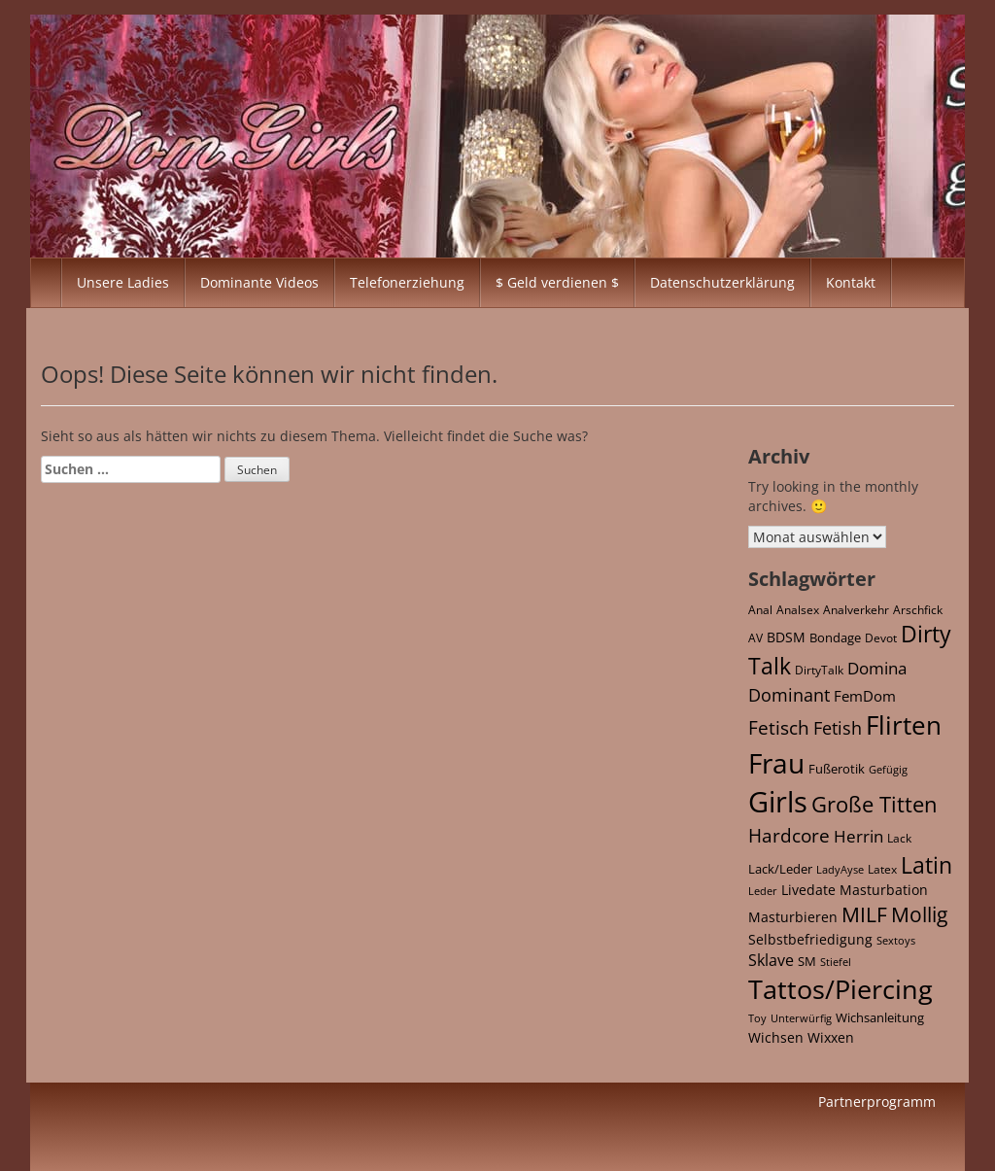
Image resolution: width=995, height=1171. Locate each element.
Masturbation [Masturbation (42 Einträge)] (884, 889)
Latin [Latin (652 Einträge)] (926, 864)
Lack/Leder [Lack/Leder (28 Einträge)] (780, 869)
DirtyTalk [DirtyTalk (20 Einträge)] (819, 670)
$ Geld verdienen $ (557, 282)
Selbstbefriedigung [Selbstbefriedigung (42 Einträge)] (810, 939)
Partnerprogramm (877, 1101)
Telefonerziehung (407, 282)
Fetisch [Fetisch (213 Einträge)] (778, 727)
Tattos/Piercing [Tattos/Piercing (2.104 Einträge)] (840, 989)
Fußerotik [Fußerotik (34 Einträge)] (836, 768)
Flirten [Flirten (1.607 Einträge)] (904, 724)
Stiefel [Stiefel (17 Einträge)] (835, 961)
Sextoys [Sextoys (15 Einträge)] (895, 940)
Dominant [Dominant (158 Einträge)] (789, 694)
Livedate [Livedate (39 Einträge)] (808, 889)
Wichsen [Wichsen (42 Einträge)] (776, 1037)
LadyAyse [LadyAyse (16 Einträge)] (840, 869)
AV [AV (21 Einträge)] (755, 637)
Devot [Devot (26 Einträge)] (881, 638)
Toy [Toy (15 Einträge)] (757, 1018)
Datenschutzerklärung (722, 282)
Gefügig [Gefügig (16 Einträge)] (888, 769)
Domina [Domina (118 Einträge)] (877, 667)
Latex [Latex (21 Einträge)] (882, 869)
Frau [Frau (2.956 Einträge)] (776, 762)
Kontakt (850, 282)
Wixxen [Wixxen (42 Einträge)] (830, 1037)
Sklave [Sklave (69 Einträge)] (771, 960)
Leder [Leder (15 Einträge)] (762, 891)
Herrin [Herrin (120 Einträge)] (858, 835)
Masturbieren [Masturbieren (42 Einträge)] (793, 917)
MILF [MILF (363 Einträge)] (864, 914)
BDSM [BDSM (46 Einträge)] (786, 637)
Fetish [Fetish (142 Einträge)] (837, 728)
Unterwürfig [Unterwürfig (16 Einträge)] (801, 1018)
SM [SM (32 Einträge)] (807, 961)
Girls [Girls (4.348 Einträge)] (777, 801)
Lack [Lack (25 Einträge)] (899, 838)
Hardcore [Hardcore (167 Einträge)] (789, 835)
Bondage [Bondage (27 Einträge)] (835, 638)
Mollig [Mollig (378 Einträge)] (919, 914)
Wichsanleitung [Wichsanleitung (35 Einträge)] (880, 1017)
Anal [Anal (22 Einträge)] (760, 609)
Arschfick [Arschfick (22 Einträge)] (918, 609)
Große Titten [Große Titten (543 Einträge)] (874, 804)
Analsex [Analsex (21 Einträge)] (797, 609)
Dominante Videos (259, 282)
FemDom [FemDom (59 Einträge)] (865, 696)
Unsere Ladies (123, 282)
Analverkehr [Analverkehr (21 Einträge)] (856, 609)
